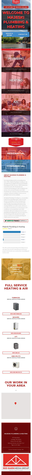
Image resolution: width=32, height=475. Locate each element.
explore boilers (16, 333)
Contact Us (22, 34)
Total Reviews (16, 144)
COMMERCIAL (16, 166)
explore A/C (16, 352)
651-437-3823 (9, 7)
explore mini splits (16, 372)
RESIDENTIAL (16, 153)
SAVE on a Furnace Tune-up (16, 269)
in (16, 449)
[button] (15, 404)
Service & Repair (9, 34)
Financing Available (21, 7)
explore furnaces (16, 314)
